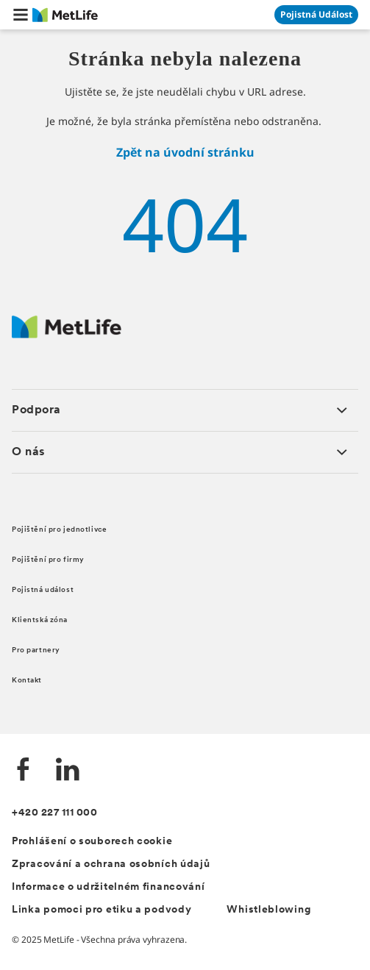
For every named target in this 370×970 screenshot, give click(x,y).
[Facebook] (23, 771)
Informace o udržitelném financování (108, 887)
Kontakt (27, 681)
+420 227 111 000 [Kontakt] (54, 813)
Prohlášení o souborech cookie (92, 841)
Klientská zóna (40, 620)
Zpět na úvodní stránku (185, 152)
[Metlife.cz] (66, 334)
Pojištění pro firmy (48, 560)
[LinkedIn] (67, 771)
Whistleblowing (268, 910)
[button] (20, 15)
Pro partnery (36, 650)
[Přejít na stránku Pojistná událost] (316, 14)
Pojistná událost (43, 590)
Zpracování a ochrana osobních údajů (111, 864)
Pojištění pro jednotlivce (59, 530)
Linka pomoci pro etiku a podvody (101, 910)
